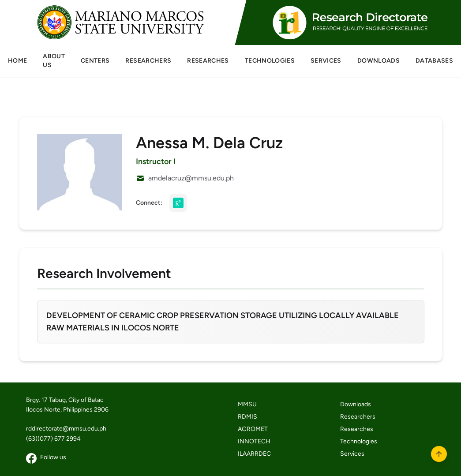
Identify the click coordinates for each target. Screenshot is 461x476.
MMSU (247, 404)
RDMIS (247, 416)
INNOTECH (254, 441)
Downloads (355, 404)
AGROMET (253, 429)
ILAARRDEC (254, 453)
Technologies (358, 441)
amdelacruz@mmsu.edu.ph (191, 178)
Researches (356, 429)
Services (352, 453)
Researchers (357, 416)
